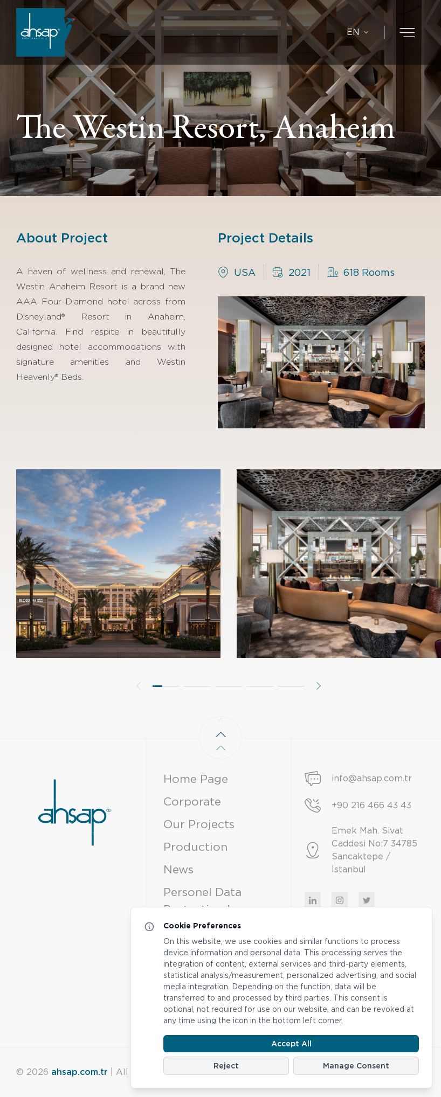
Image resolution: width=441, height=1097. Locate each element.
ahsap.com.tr (79, 1072)
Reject (226, 1065)
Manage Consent (356, 1065)
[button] (166, 708)
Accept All (291, 1043)
